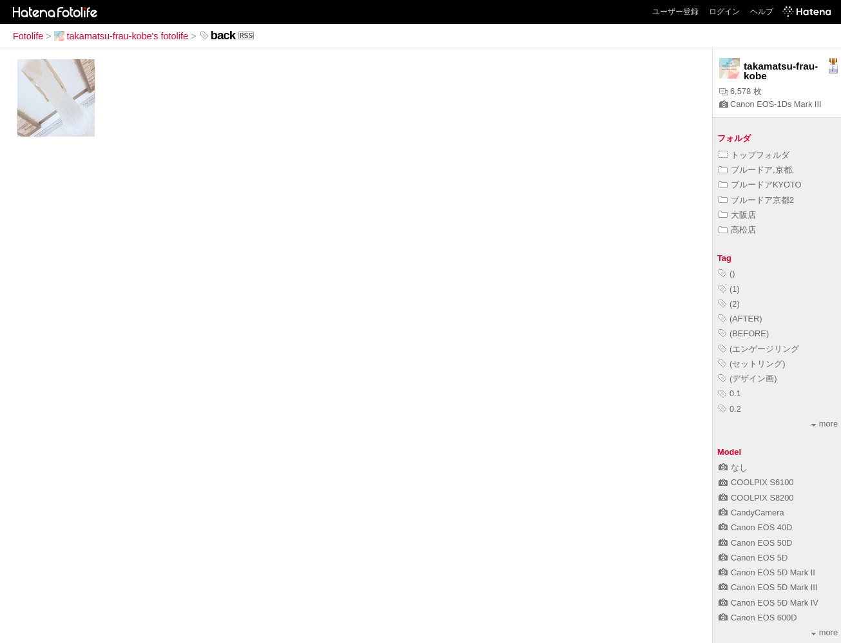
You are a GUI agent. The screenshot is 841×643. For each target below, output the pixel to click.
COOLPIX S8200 (756, 498)
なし (733, 467)
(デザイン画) (748, 378)
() (727, 273)
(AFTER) (740, 318)
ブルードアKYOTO (760, 184)
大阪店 (737, 215)
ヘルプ (761, 11)
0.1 (730, 393)
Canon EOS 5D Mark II (767, 572)
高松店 (737, 230)
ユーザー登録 (675, 11)
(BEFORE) (744, 333)
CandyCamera (751, 512)
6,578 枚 (740, 91)
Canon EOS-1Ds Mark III (770, 104)
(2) (729, 304)
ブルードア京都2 (756, 200)
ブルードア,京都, (756, 170)
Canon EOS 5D (753, 557)
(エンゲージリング (759, 349)
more (824, 423)
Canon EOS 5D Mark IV (768, 603)
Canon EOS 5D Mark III (768, 587)
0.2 (730, 409)
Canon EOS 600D (758, 617)
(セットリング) (752, 364)
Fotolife (28, 36)
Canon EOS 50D (755, 543)
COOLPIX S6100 (756, 482)
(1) (729, 289)
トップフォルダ (754, 155)
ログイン (724, 11)
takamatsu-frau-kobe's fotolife (121, 36)
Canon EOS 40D (755, 527)
